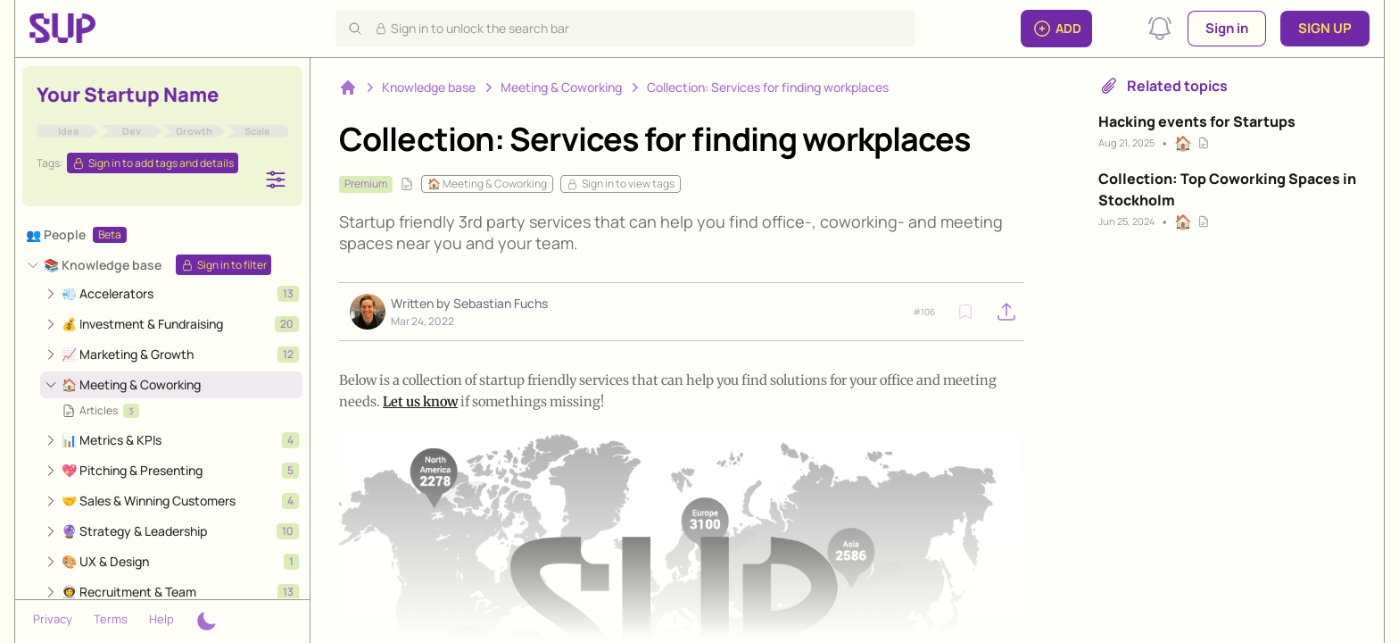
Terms (111, 619)
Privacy (52, 619)
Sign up (1325, 28)
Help (161, 619)
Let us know (420, 401)
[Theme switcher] (206, 621)
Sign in (1226, 28)
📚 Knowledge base (102, 264)
